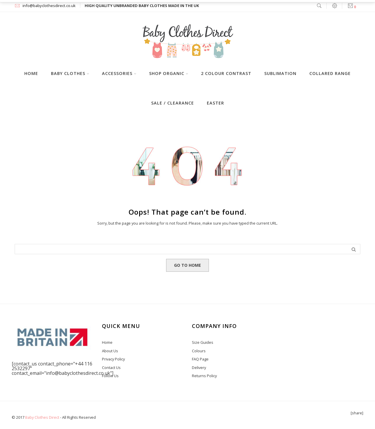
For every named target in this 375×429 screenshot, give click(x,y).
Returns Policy (204, 375)
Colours (199, 350)
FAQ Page (200, 359)
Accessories (117, 73)
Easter (215, 103)
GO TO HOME (187, 265)
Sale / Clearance (172, 103)
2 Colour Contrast (226, 73)
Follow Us (110, 375)
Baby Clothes (68, 73)
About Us (110, 350)
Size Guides (202, 342)
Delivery (199, 367)
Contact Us (111, 367)
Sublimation (280, 73)
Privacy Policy (113, 359)
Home (31, 73)
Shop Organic (166, 73)
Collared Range (330, 73)
